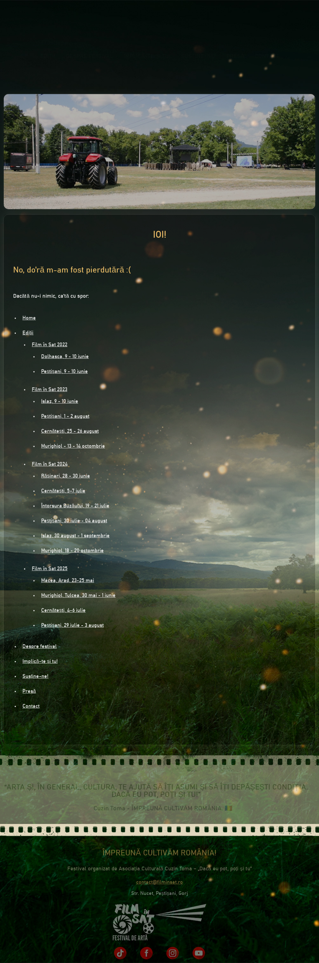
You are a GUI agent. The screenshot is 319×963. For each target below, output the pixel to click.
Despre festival (89, 61)
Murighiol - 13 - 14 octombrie (73, 446)
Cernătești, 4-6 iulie (63, 611)
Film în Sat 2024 (50, 465)
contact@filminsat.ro (159, 884)
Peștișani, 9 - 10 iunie (64, 372)
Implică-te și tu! (147, 61)
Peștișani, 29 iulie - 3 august (72, 626)
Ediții (47, 61)
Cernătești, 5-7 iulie (63, 491)
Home (29, 318)
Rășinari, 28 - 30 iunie (65, 476)
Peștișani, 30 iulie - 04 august (74, 521)
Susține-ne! (198, 61)
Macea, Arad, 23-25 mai (67, 581)
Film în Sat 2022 (49, 345)
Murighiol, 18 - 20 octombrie (72, 551)
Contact (267, 61)
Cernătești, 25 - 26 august (70, 432)
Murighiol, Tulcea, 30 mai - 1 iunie (78, 596)
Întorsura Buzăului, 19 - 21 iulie (75, 506)
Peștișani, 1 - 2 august (65, 417)
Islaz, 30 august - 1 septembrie (75, 536)
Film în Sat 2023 (49, 390)
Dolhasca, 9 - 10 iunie (65, 357)
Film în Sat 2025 (50, 569)
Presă (235, 61)
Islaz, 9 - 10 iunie (59, 402)
